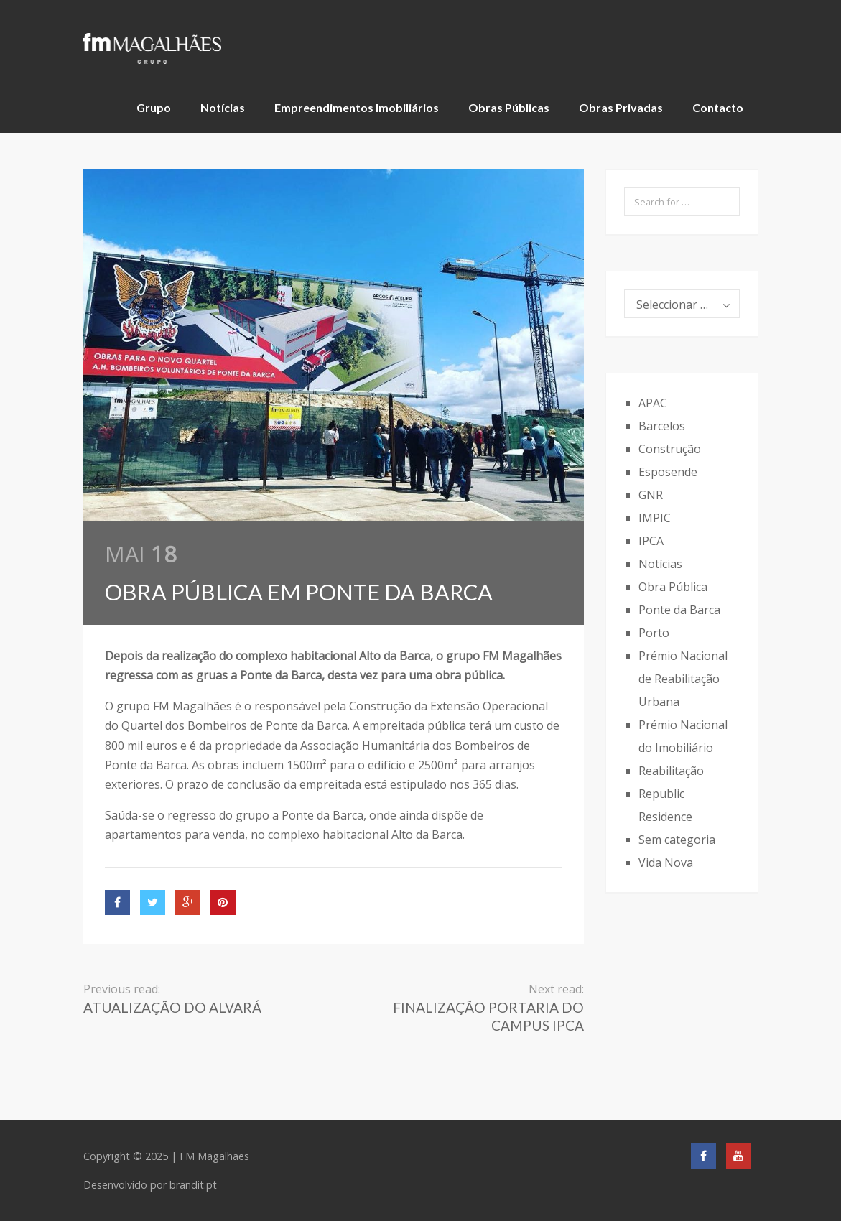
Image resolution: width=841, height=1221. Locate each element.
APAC (652, 403)
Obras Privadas (621, 107)
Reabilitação (671, 771)
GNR (650, 495)
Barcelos (661, 426)
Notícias (222, 107)
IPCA (651, 541)
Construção (669, 449)
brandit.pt (193, 1185)
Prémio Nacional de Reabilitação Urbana (683, 679)
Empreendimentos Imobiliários (356, 107)
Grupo (153, 107)
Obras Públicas (508, 107)
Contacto (717, 107)
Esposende (667, 472)
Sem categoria (676, 840)
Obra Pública (672, 587)
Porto (653, 633)
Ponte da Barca (679, 610)
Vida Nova (665, 863)
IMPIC (654, 518)
